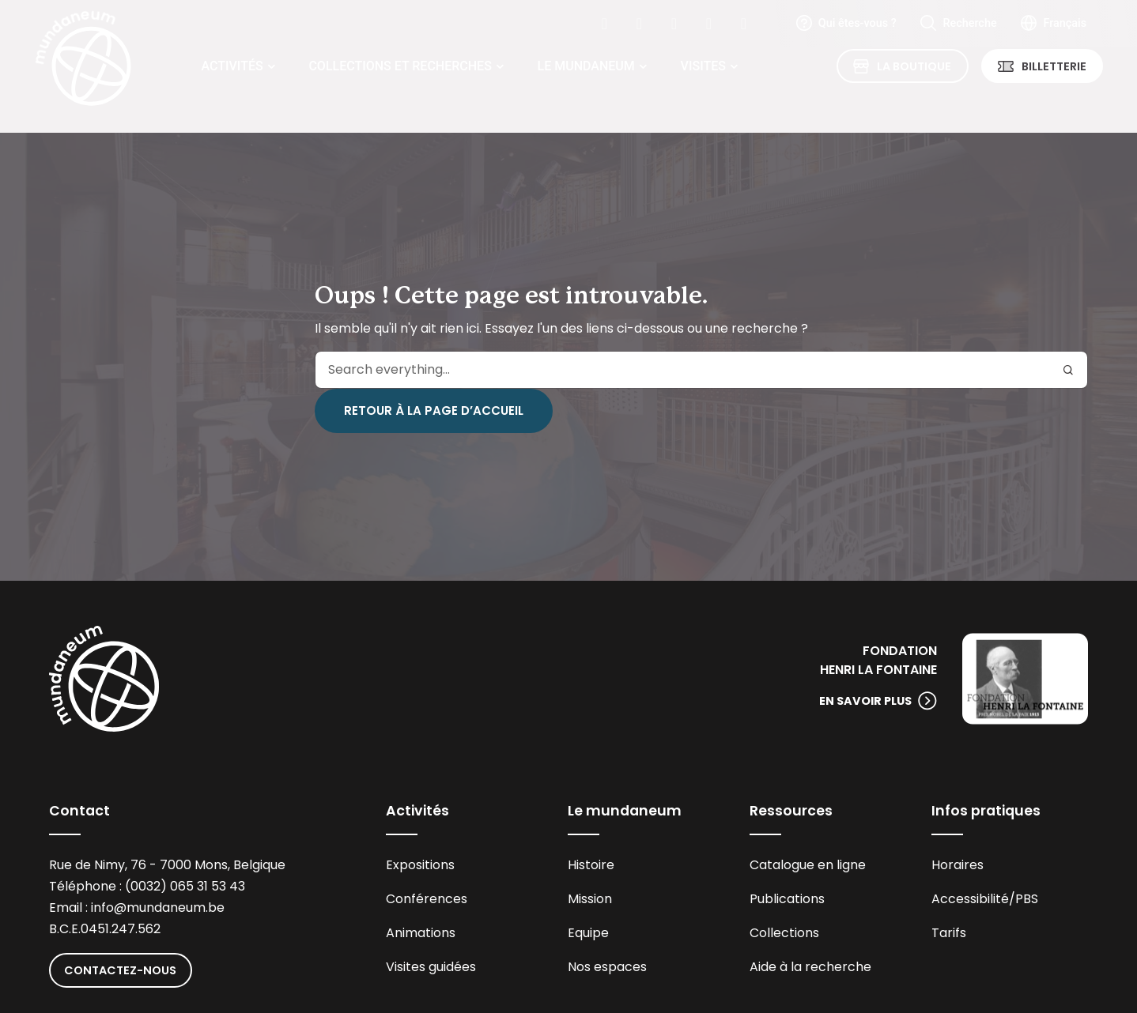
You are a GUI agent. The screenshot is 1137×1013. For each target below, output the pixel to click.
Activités (232, 65)
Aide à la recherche (810, 967)
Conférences (426, 899)
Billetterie (1054, 66)
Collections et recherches (399, 65)
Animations (420, 933)
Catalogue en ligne (808, 865)
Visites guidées (431, 967)
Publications (787, 899)
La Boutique (914, 66)
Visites (703, 65)
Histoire (591, 865)
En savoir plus (865, 701)
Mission (590, 899)
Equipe (588, 933)
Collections (784, 933)
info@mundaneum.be (158, 907)
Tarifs (948, 933)
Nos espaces (607, 967)
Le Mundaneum (586, 65)
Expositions (420, 865)
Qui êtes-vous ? (857, 23)
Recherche (969, 23)
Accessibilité (970, 899)
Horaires (957, 865)
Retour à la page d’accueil (433, 410)
